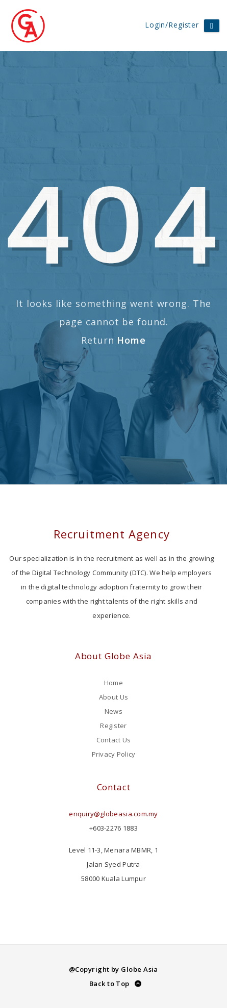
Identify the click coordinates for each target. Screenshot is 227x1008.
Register (113, 725)
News (113, 711)
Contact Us (113, 739)
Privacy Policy (114, 754)
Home (131, 340)
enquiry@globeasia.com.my (113, 813)
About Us (113, 697)
